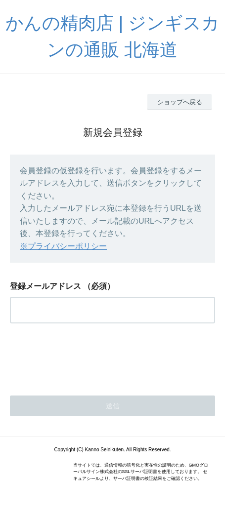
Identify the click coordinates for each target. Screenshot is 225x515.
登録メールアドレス (45, 286)
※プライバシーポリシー (63, 246)
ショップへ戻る (179, 102)
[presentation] (85, 356)
